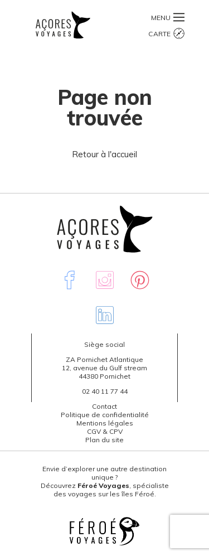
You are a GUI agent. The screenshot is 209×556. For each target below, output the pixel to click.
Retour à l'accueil (104, 154)
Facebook (70, 280)
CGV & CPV (105, 431)
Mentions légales (104, 423)
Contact (104, 406)
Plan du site (104, 440)
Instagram (105, 280)
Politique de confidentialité (105, 414)
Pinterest (140, 280)
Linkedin (105, 315)
